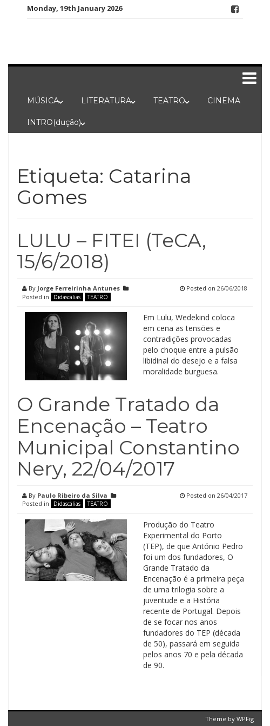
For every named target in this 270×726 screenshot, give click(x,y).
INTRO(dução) (54, 122)
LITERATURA (106, 100)
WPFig (245, 719)
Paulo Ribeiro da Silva (72, 495)
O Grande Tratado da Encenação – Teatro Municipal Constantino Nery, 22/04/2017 (128, 436)
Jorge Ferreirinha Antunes (78, 288)
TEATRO (169, 100)
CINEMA (223, 100)
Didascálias (66, 297)
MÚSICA (43, 100)
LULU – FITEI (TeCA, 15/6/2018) (111, 251)
